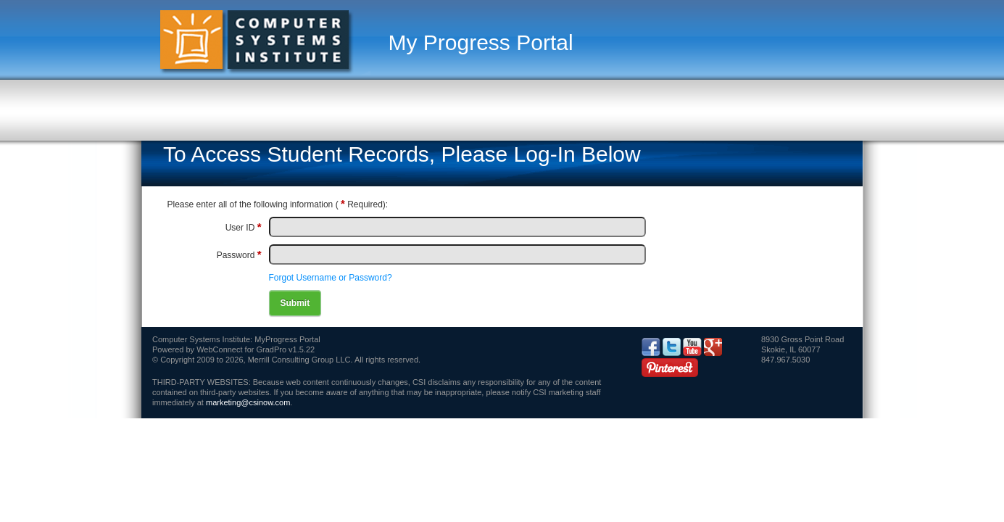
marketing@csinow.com (248, 402)
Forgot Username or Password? (330, 278)
